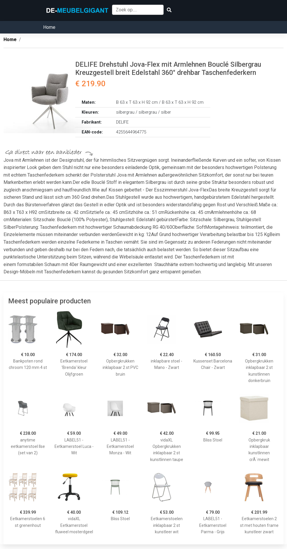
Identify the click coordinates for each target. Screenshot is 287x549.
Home (49, 27)
